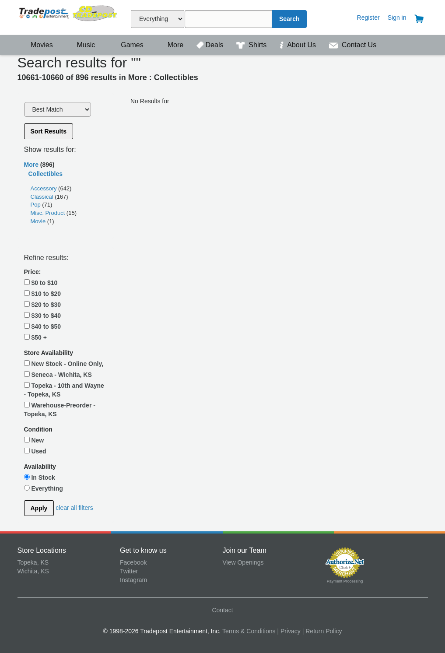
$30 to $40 (42, 315)
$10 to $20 (42, 293)
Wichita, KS (33, 571)
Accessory (45, 188)
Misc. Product (49, 213)
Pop (36, 204)
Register (368, 17)
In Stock (39, 477)
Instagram (133, 579)
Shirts (252, 45)
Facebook (133, 562)
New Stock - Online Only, (64, 363)
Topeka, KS (33, 562)
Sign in (397, 17)
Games (126, 45)
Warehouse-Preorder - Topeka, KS (59, 410)
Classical (43, 196)
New (34, 440)
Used (35, 451)
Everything (43, 488)
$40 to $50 (42, 326)
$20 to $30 (42, 304)
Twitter (129, 571)
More (170, 45)
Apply (39, 508)
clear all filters (74, 507)
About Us (299, 45)
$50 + (35, 337)
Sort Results (49, 131)
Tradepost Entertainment (69, 16)
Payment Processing (345, 581)
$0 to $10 (41, 282)
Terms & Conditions (248, 631)
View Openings (243, 562)
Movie (39, 221)
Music (81, 45)
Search (289, 18)
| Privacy (288, 631)
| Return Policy (322, 631)
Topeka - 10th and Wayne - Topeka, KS (64, 390)
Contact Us (353, 45)
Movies (36, 45)
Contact (222, 610)
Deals (210, 45)
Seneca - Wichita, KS (58, 374)
